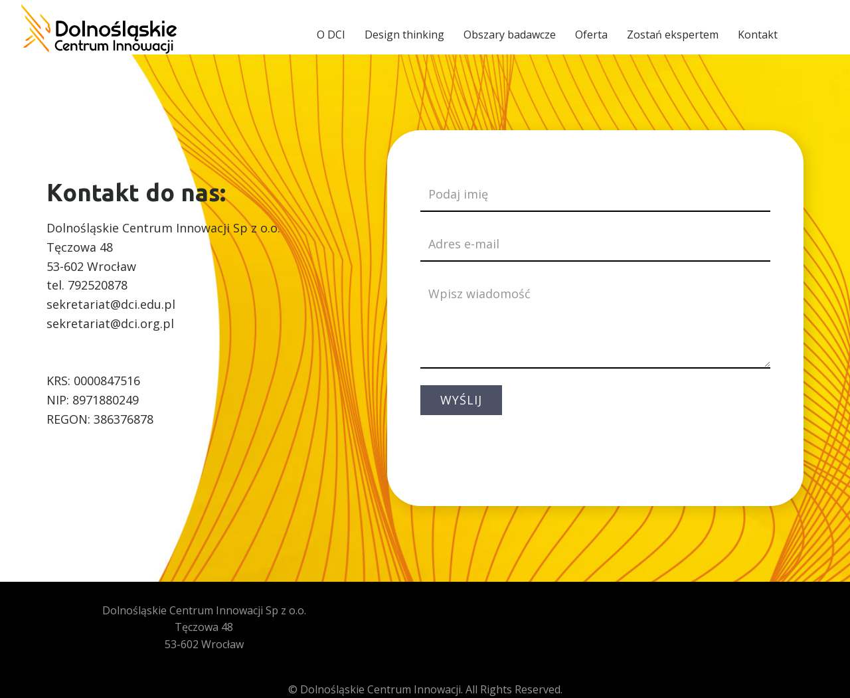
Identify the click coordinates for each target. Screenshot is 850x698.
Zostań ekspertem (673, 34)
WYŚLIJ (461, 400)
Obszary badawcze (510, 34)
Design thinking (404, 34)
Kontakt (758, 34)
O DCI (331, 34)
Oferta (591, 34)
